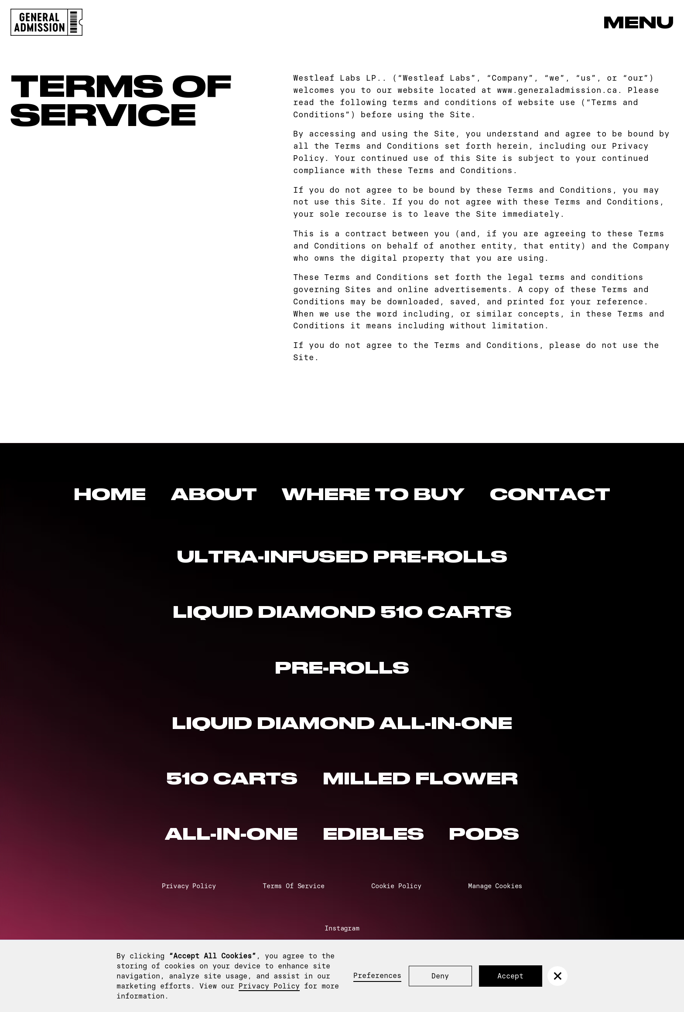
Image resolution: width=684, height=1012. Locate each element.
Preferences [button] (377, 975)
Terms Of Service (294, 886)
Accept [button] (510, 975)
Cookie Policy (396, 886)
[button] (557, 976)
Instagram (342, 928)
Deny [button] (440, 975)
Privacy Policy (269, 985)
